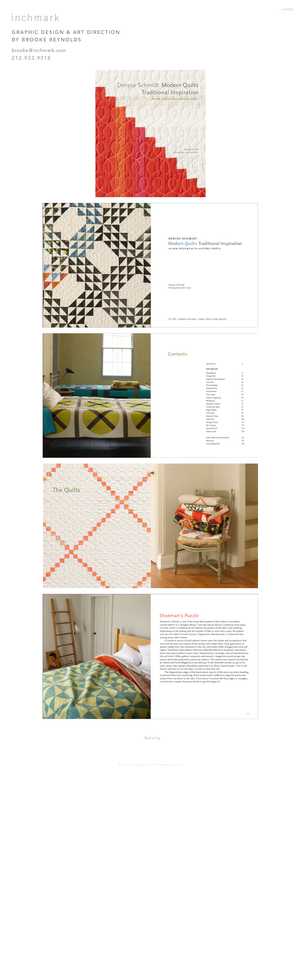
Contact (287, 9)
